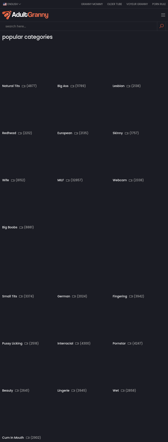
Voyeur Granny (137, 4)
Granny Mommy (92, 4)
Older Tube (114, 4)
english (12, 4)
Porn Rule (159, 4)
